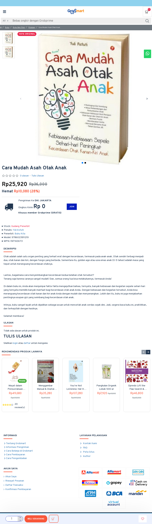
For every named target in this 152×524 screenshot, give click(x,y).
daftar (27, 343)
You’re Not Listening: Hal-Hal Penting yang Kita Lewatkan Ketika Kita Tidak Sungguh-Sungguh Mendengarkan (76, 387)
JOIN (71, 206)
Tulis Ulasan (37, 175)
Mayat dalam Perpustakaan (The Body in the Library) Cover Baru (15, 387)
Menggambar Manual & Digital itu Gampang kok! (45, 387)
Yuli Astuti (18, 230)
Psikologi (31, 28)
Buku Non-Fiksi (19, 28)
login (15, 343)
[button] (20, 99)
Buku (7, 28)
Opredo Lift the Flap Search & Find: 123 (136, 387)
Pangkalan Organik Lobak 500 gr (106, 387)
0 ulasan (24, 175)
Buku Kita (20, 233)
